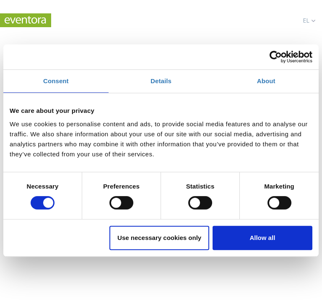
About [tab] (266, 80)
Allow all (262, 237)
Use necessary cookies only (159, 237)
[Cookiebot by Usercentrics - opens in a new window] (275, 57)
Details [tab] (161, 80)
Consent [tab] (56, 80)
